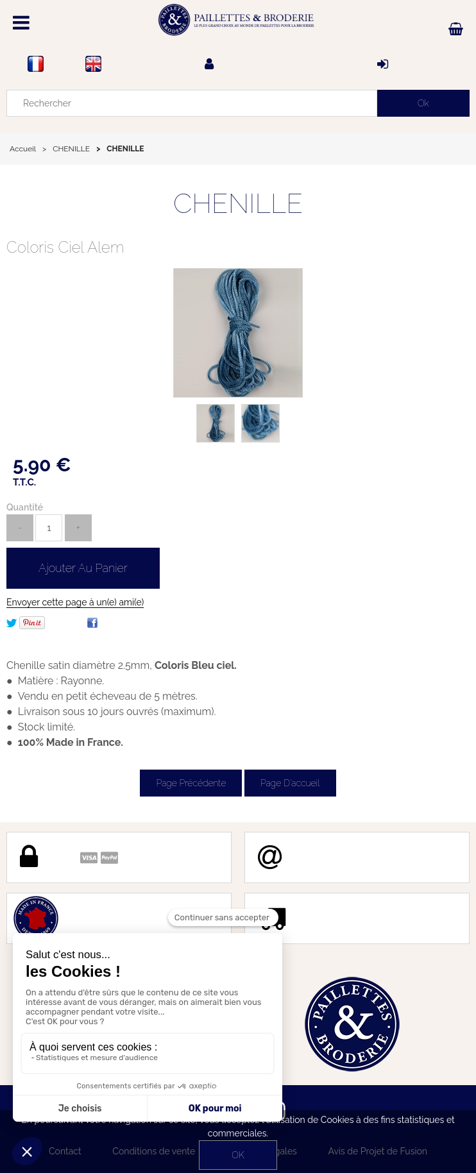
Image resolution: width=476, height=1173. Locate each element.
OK (238, 1155)
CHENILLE (238, 203)
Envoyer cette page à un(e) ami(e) (75, 602)
